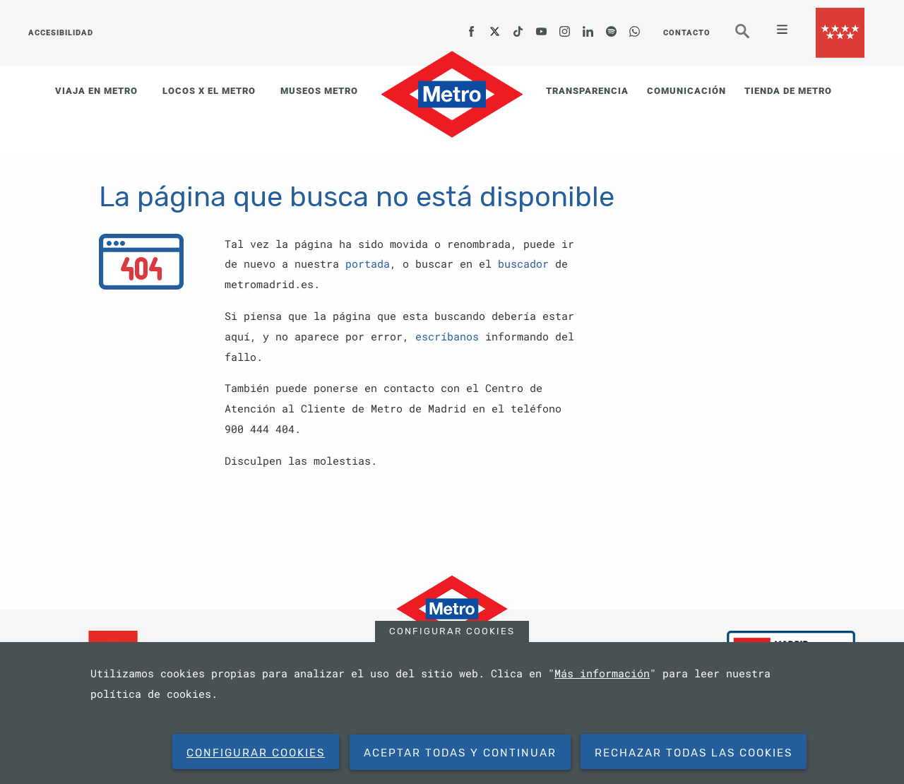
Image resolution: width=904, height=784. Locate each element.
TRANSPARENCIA (587, 90)
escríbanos (447, 336)
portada (367, 263)
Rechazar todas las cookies (693, 753)
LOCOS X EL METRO (209, 90)
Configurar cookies (452, 631)
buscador (523, 263)
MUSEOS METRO (319, 90)
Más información (602, 673)
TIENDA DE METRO (788, 90)
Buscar (752, 37)
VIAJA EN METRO (96, 90)
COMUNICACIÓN (686, 90)
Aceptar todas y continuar (460, 753)
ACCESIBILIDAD (60, 32)
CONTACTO (686, 32)
